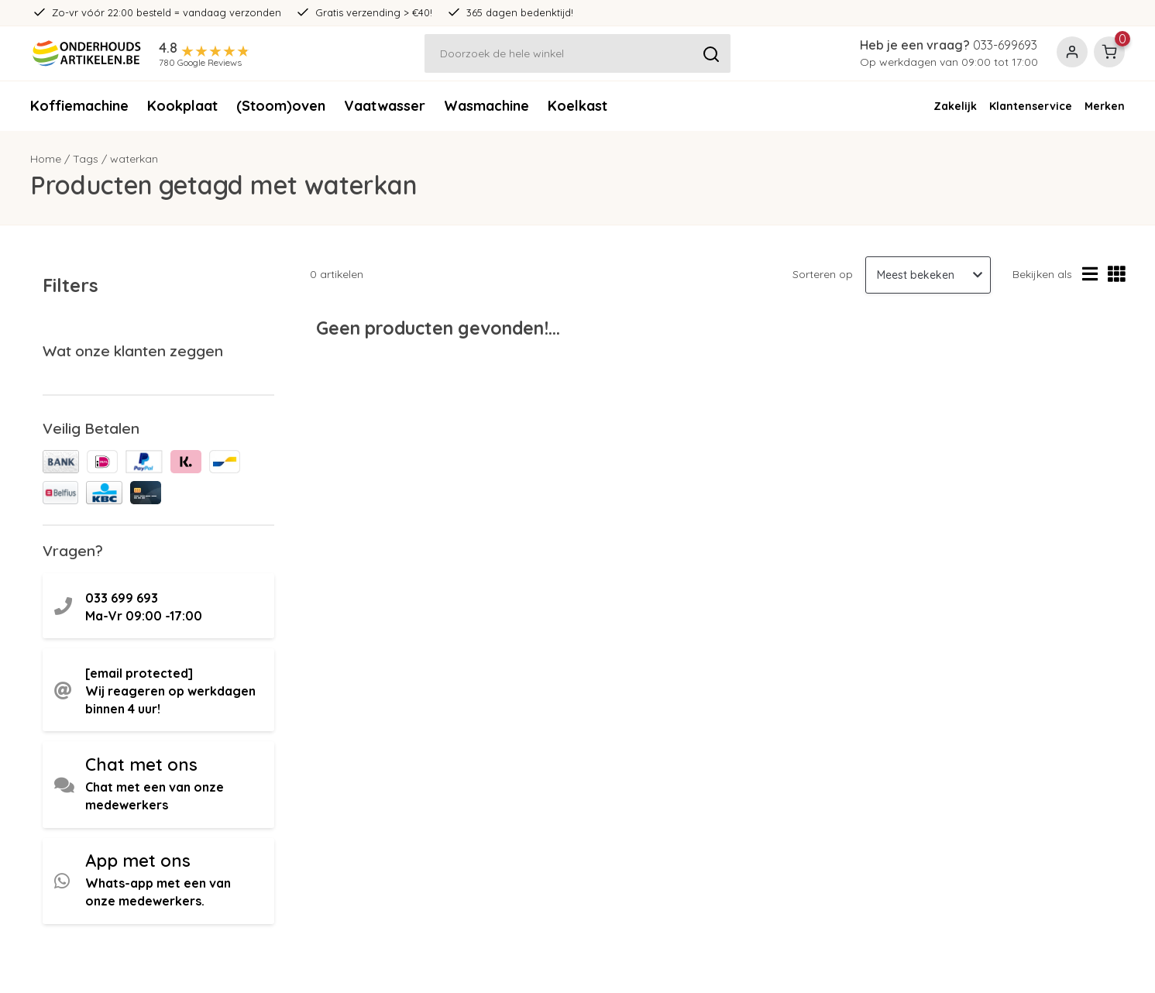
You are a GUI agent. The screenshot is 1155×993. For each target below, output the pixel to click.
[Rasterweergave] (1117, 274)
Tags (85, 159)
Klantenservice (1030, 106)
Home (45, 159)
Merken (1105, 106)
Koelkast (577, 106)
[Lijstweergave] (1090, 274)
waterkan (134, 159)
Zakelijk (955, 106)
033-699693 (1005, 45)
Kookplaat (182, 106)
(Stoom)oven (280, 106)
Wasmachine (486, 106)
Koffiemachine (79, 106)
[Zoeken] (578, 53)
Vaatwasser (384, 106)
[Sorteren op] (928, 275)
